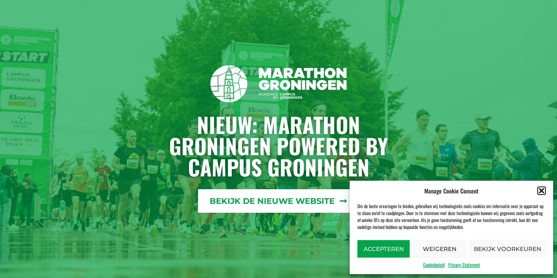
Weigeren (439, 249)
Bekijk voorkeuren (507, 249)
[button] (541, 191)
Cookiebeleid (433, 264)
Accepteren (384, 249)
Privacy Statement (464, 264)
